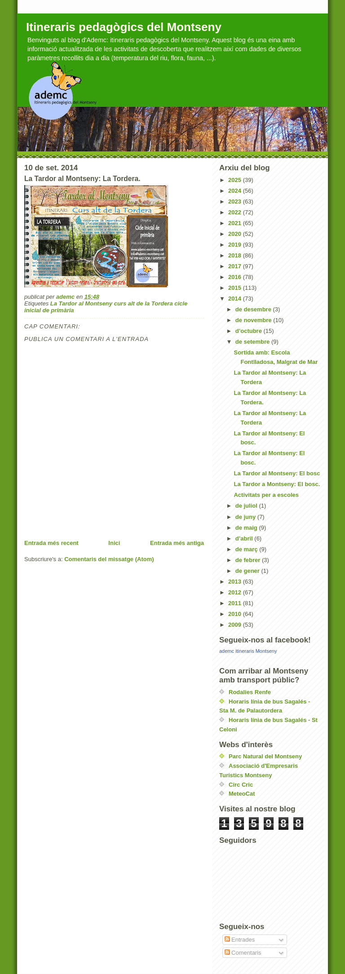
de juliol (247, 505)
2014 (235, 298)
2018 (235, 255)
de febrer (248, 560)
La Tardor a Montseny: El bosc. (277, 484)
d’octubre (249, 331)
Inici (114, 543)
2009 (235, 624)
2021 (235, 223)
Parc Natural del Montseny (265, 756)
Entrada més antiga (177, 543)
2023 (235, 201)
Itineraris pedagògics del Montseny (123, 27)
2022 (235, 212)
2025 (235, 180)
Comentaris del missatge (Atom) (109, 559)
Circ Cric (241, 784)
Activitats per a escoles (266, 494)
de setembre (253, 341)
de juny (246, 517)
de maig (247, 527)
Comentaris (243, 952)
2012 (235, 592)
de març (247, 549)
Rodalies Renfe (250, 692)
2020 (235, 233)
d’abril (245, 538)
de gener (248, 570)
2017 (235, 266)
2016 (235, 277)
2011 (235, 603)
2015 (235, 287)
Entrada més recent (51, 543)
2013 (235, 581)
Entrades (240, 939)
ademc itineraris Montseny (248, 651)
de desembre (254, 309)
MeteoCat (242, 793)
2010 (235, 614)
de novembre (254, 320)
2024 (235, 190)
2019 (235, 244)
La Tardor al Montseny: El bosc (277, 473)
